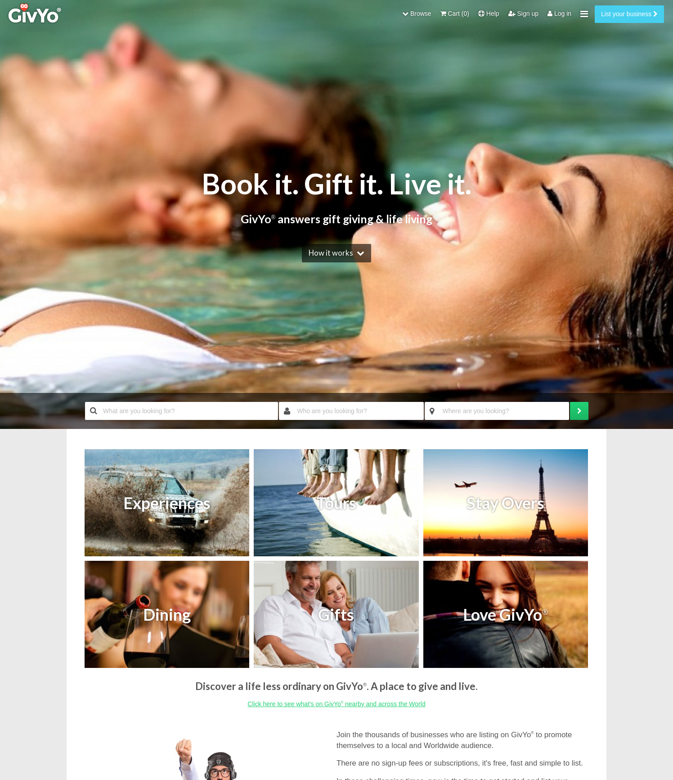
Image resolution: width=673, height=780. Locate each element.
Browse (416, 13)
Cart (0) (454, 13)
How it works (331, 252)
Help (488, 13)
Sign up (523, 13)
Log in (559, 13)
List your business (629, 14)
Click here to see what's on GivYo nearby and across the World (336, 704)
